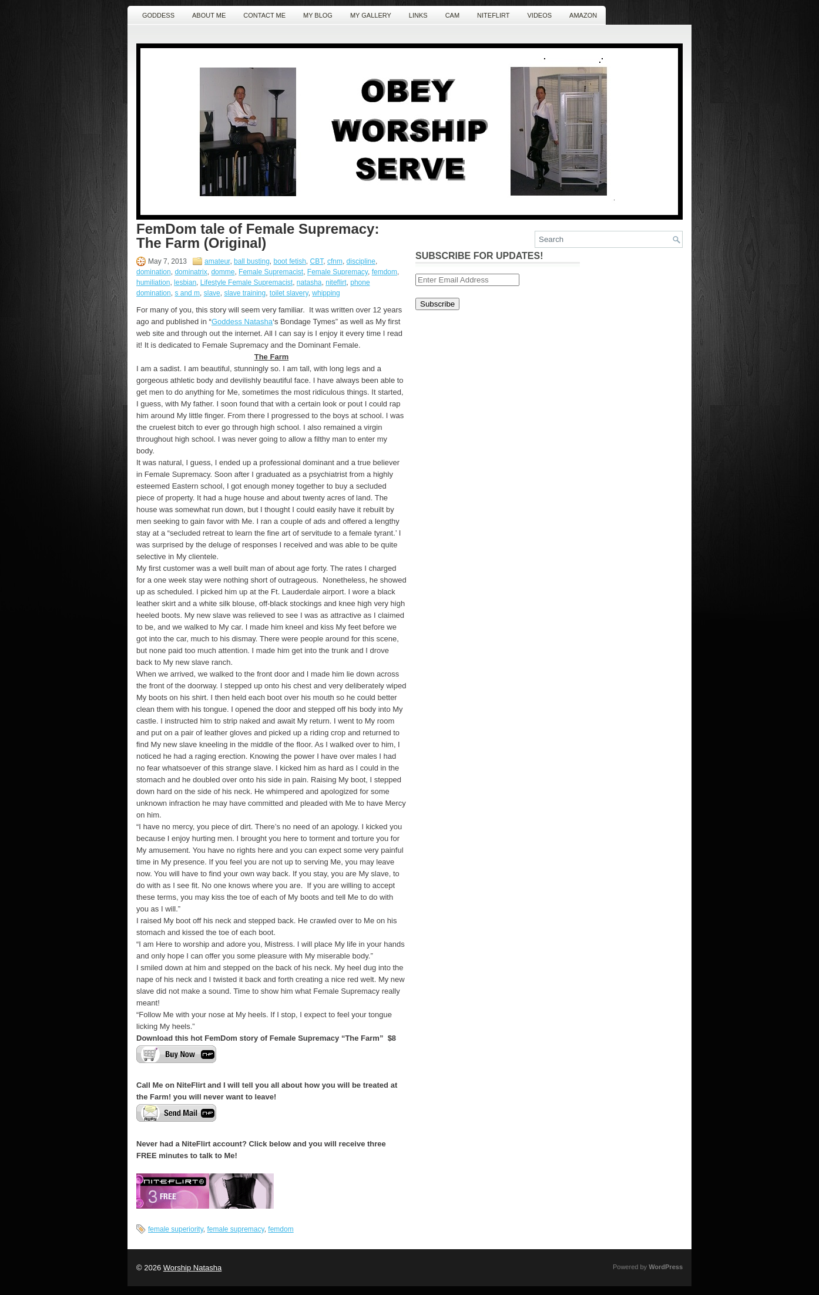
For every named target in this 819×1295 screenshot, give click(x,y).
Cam (452, 15)
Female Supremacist (271, 272)
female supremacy (235, 1229)
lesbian (185, 282)
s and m (187, 293)
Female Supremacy (337, 272)
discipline (361, 261)
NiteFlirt (493, 15)
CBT (317, 261)
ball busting (252, 261)
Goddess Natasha (242, 321)
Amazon (583, 15)
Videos (540, 15)
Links (418, 15)
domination (153, 272)
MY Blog (318, 15)
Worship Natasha (192, 1267)
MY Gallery (370, 15)
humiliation (153, 282)
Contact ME (264, 15)
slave (212, 293)
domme (222, 272)
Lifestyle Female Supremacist (246, 282)
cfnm (335, 261)
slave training (245, 293)
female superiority (175, 1229)
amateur (217, 261)
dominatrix (190, 272)
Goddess (158, 15)
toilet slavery (289, 293)
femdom (384, 272)
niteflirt (335, 282)
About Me (209, 15)
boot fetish (289, 261)
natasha (309, 282)
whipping (326, 293)
